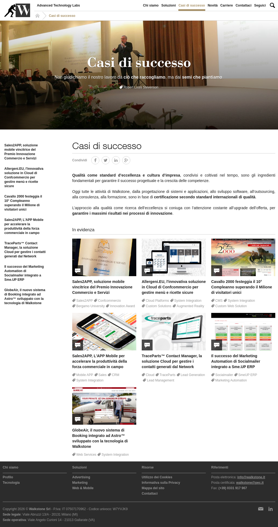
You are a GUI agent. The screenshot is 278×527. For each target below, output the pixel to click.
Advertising (81, 477)
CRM (115, 375)
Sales (103, 375)
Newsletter (261, 509)
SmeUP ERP (247, 375)
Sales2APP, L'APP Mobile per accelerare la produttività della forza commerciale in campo (23, 226)
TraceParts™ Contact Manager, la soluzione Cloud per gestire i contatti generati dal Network (25, 249)
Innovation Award (122, 306)
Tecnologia (11, 483)
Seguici (260, 5)
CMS (219, 301)
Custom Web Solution (231, 306)
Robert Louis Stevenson (141, 87)
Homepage (38, 15)
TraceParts (167, 375)
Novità (213, 5)
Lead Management (160, 380)
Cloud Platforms (157, 301)
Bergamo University (90, 306)
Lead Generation (193, 375)
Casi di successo (192, 5)
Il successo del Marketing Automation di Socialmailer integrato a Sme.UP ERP (24, 273)
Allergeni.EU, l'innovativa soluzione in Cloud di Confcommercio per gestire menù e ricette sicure (23, 177)
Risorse (148, 467)
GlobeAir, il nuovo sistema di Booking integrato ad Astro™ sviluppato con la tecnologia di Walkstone (24, 296)
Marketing (80, 483)
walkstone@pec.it (250, 483)
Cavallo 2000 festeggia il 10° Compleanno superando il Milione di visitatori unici (23, 203)
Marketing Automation (231, 380)
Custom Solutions (158, 306)
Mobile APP (84, 375)
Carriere (226, 5)
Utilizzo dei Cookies (157, 477)
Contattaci (244, 5)
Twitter (109, 159)
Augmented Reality (190, 306)
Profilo (8, 477)
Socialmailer (224, 375)
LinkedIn (270, 509)
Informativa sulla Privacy (161, 483)
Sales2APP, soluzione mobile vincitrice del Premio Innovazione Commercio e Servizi (21, 151)
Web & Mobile (82, 488)
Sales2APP (84, 301)
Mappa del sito (153, 488)
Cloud (150, 375)
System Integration (187, 301)
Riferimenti (219, 467)
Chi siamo (151, 5)
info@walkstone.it (251, 477)
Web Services (86, 455)
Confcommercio (109, 301)
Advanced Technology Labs (58, 5)
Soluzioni (168, 5)
